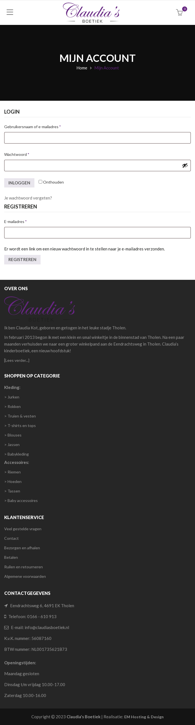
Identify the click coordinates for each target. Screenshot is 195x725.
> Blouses (13, 435)
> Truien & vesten (20, 416)
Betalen (11, 557)
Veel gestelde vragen (22, 528)
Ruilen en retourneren (23, 566)
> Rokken (12, 406)
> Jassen (12, 444)
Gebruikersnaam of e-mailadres (38, 126)
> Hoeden (13, 481)
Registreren (22, 259)
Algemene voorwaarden (25, 576)
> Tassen (12, 491)
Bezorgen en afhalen (22, 547)
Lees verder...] (17, 360)
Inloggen (19, 182)
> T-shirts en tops (20, 425)
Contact (11, 538)
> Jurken (11, 397)
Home (81, 67)
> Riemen (12, 472)
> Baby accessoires (21, 500)
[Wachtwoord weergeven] (185, 165)
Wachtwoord (23, 154)
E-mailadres (21, 221)
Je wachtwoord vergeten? (28, 197)
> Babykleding (16, 454)
